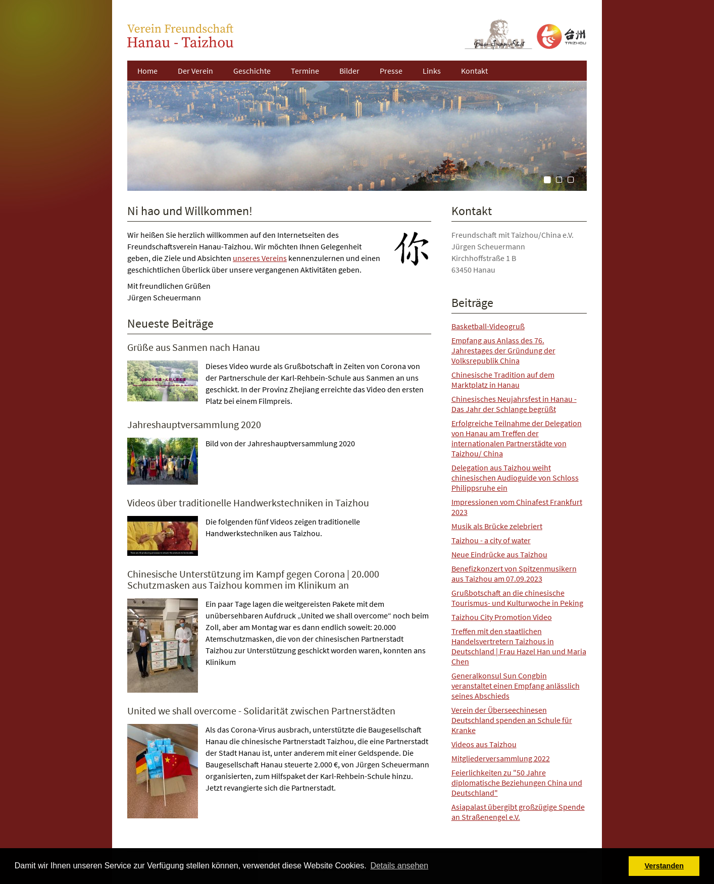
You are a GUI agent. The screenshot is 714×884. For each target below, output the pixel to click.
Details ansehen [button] (399, 865)
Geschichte (252, 71)
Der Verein (195, 71)
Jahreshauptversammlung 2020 (194, 424)
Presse (391, 71)
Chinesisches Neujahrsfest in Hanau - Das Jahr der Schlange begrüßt (514, 404)
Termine (305, 71)
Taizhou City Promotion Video (501, 617)
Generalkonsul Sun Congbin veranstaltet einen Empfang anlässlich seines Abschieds (515, 685)
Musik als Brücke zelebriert (496, 526)
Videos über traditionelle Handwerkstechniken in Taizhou (248, 502)
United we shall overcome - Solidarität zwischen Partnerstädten (261, 710)
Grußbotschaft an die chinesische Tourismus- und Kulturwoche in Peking (517, 598)
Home (147, 71)
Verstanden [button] (664, 866)
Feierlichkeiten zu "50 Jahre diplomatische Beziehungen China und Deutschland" (516, 782)
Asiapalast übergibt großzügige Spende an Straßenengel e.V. (518, 812)
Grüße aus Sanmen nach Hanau (193, 347)
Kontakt (474, 71)
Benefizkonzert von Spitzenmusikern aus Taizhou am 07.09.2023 (514, 573)
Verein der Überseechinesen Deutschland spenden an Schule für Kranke (511, 720)
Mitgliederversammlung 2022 (500, 758)
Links (432, 71)
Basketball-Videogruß (488, 326)
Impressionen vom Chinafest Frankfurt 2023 (516, 507)
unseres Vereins (260, 258)
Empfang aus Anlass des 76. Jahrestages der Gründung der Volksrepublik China (503, 350)
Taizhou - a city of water (491, 540)
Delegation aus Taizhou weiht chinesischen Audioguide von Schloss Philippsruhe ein (515, 477)
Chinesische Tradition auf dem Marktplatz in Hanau (502, 380)
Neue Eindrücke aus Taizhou (499, 554)
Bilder (349, 71)
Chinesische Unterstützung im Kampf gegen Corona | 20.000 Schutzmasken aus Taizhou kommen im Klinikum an (253, 579)
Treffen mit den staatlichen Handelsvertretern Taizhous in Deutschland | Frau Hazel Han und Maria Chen (518, 646)
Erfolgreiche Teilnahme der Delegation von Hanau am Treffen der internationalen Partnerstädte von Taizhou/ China (516, 438)
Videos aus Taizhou (484, 744)
